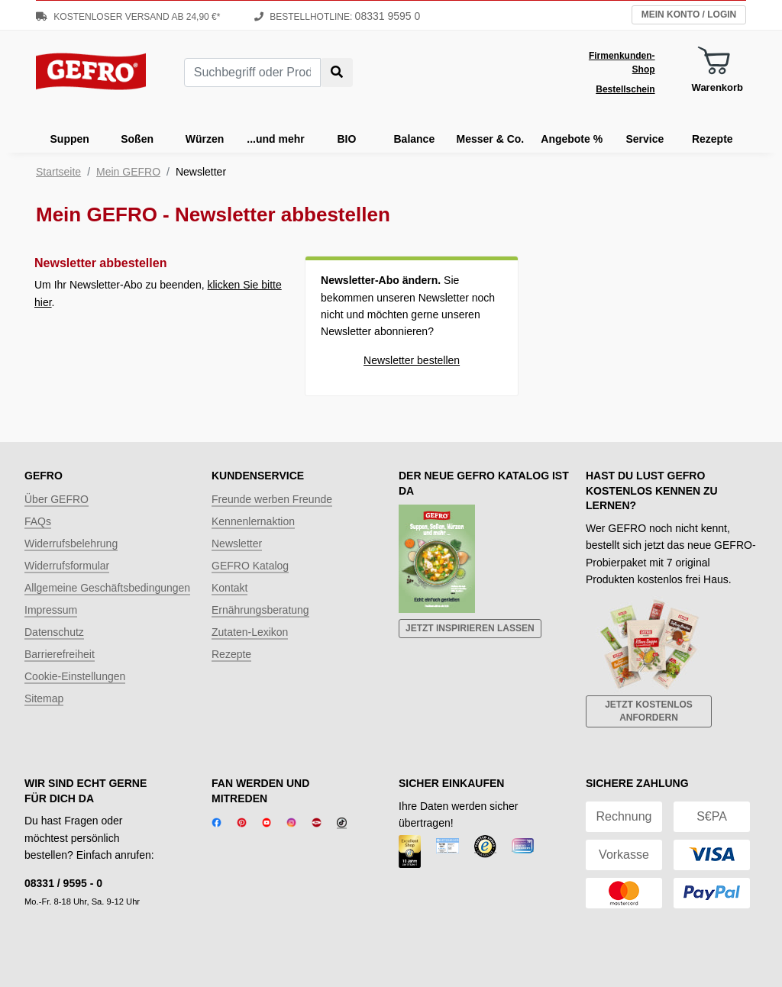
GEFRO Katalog (250, 566)
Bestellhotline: (337, 16)
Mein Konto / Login (688, 14)
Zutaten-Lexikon (250, 632)
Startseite (58, 172)
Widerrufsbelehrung (71, 543)
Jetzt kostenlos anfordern (649, 711)
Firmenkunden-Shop (622, 62)
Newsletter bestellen (412, 360)
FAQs (37, 521)
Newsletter (237, 543)
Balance (414, 139)
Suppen (69, 139)
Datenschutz (54, 632)
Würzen (205, 139)
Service (644, 139)
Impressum (50, 610)
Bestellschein (625, 89)
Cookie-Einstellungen (74, 676)
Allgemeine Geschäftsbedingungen (107, 588)
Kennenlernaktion (253, 521)
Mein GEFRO (128, 172)
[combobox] (252, 72)
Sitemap (43, 698)
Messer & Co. (491, 139)
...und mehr (275, 139)
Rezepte (712, 139)
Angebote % (572, 139)
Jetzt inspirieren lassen (470, 628)
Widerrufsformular (66, 566)
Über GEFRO (56, 499)
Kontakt (229, 588)
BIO (346, 139)
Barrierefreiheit (59, 654)
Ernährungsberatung (260, 610)
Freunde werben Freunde (272, 499)
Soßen (137, 139)
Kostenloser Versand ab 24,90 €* (128, 16)
